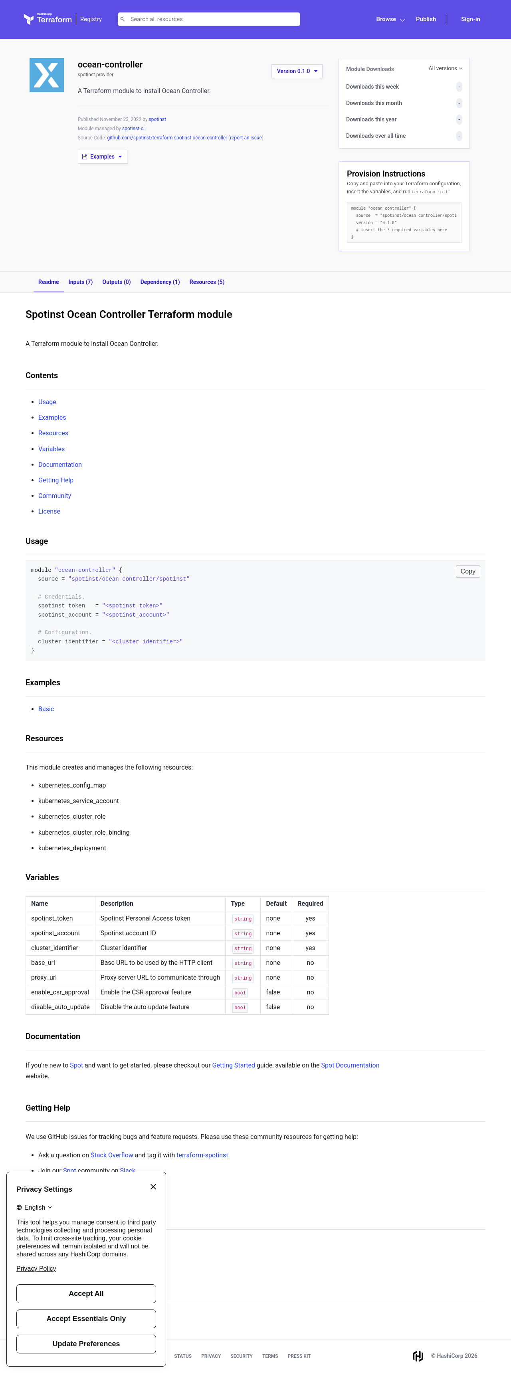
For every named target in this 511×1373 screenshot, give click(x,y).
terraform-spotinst (202, 1155)
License (49, 511)
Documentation (60, 464)
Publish (426, 19)
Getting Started (234, 1065)
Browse (386, 19)
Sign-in (470, 19)
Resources (53, 433)
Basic (46, 709)
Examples (52, 417)
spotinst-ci (133, 128)
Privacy (211, 1356)
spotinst (157, 119)
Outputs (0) (117, 282)
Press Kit (299, 1356)
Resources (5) (207, 282)
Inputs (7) (81, 282)
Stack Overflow (112, 1155)
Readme (48, 282)
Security (241, 1356)
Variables (51, 449)
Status (183, 1356)
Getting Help (55, 480)
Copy (468, 571)
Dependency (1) (160, 282)
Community (54, 496)
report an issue (246, 138)
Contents (42, 375)
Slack (128, 1171)
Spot (76, 1065)
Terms (270, 1356)
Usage (47, 402)
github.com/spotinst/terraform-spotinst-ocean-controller (167, 138)
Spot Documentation (350, 1065)
